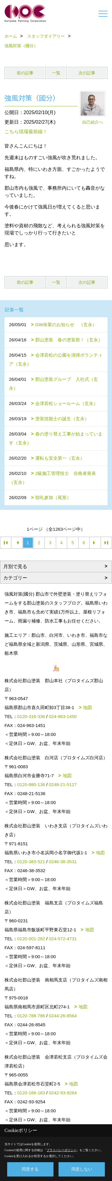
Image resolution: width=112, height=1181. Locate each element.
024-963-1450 (62, 716)
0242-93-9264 (62, 1092)
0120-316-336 (31, 716)
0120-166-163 (31, 1092)
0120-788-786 (31, 1015)
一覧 (56, 72)
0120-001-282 (31, 938)
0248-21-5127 (62, 784)
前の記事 (25, 72)
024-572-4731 (62, 938)
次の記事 (87, 72)
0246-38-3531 (62, 861)
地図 (87, 707)
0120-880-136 (31, 784)
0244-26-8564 (62, 1015)
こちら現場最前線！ (25, 131)
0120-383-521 (31, 861)
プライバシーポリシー (61, 1150)
